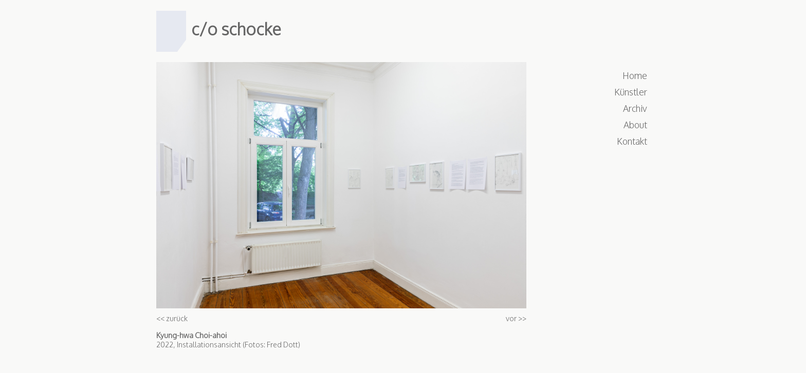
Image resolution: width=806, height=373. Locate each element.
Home (634, 75)
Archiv (635, 108)
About (635, 124)
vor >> (516, 318)
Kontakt (632, 141)
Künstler (630, 91)
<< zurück (172, 318)
